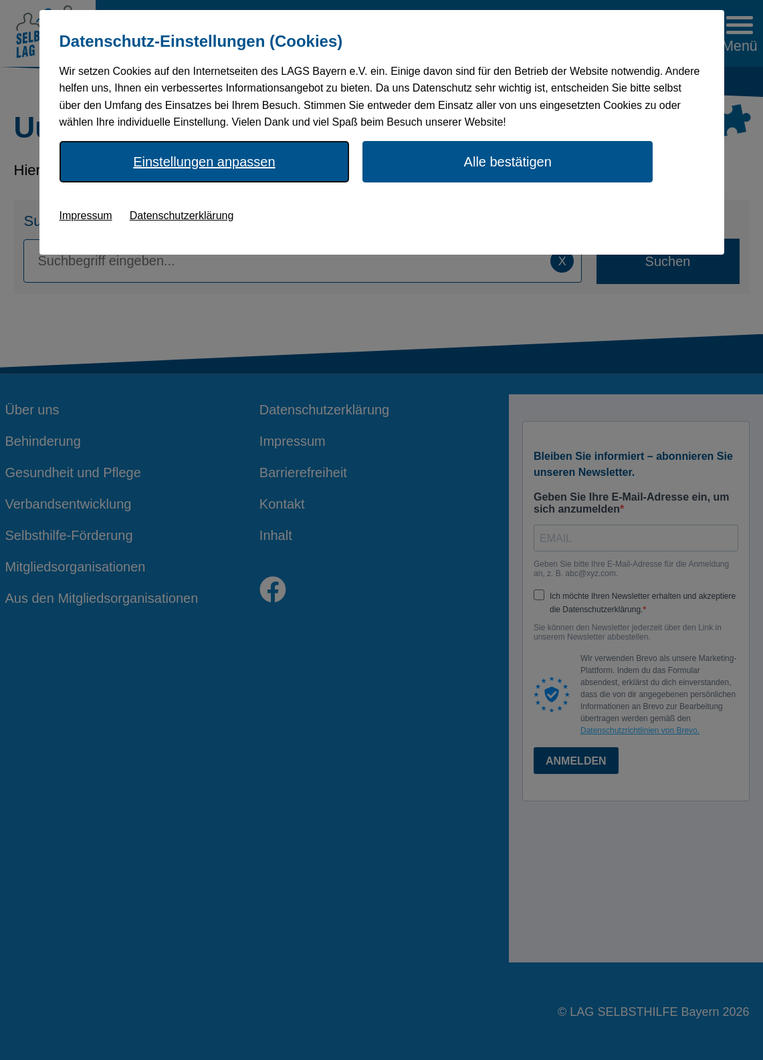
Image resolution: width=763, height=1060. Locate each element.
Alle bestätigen (508, 161)
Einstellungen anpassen (204, 161)
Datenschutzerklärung (182, 215)
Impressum (86, 215)
